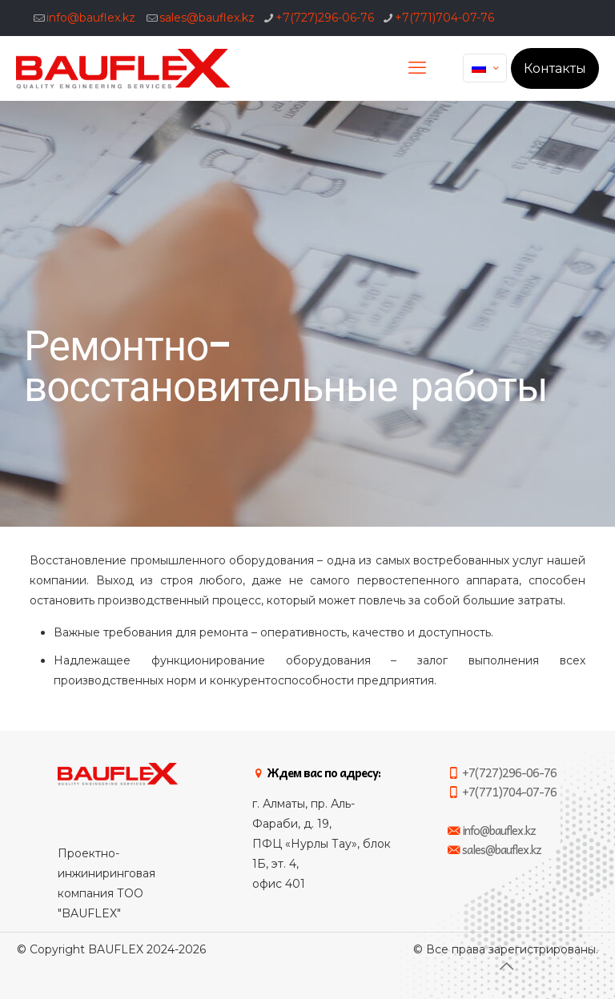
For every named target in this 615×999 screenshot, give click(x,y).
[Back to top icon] (506, 966)
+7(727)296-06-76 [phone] (324, 17)
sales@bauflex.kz (207, 17)
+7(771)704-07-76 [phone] (444, 17)
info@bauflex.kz (90, 17)
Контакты (555, 68)
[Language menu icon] (485, 68)
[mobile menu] (417, 68)
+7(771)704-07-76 (502, 791)
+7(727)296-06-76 (502, 772)
